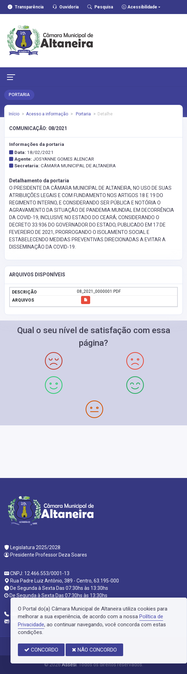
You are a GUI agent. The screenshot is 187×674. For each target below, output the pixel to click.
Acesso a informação (47, 114)
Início (14, 114)
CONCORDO (41, 650)
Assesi (69, 664)
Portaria (83, 114)
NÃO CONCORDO (94, 650)
